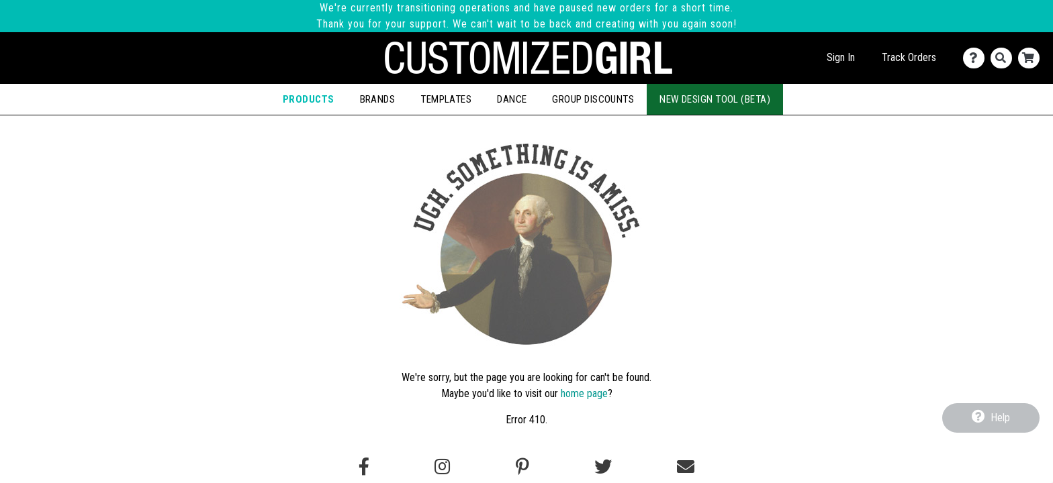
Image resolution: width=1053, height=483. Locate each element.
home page (584, 393)
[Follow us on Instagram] (442, 467)
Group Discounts (593, 99)
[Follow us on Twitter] (603, 467)
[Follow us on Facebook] (364, 467)
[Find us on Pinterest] (522, 467)
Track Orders (909, 57)
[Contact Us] (977, 58)
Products (308, 99)
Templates (445, 99)
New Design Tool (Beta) (714, 99)
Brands (378, 99)
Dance (511, 99)
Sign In (841, 57)
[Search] (1004, 58)
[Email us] (685, 467)
